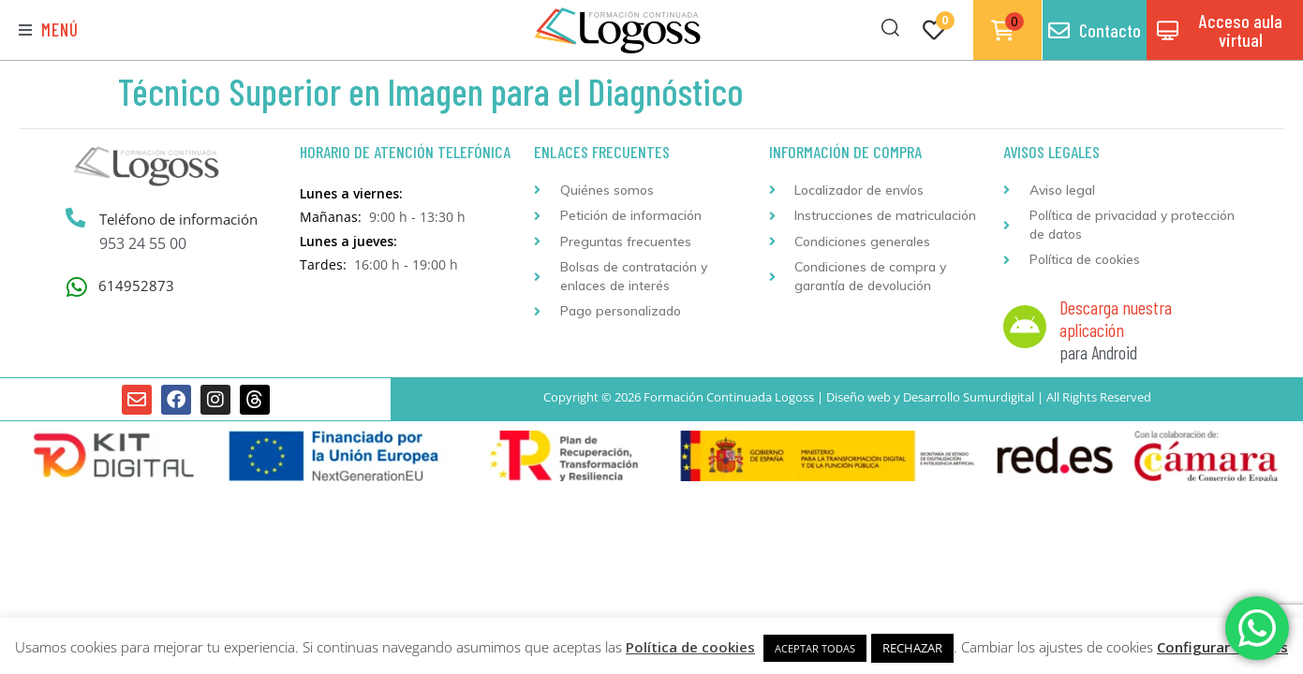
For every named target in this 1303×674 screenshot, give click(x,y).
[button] (49, 30)
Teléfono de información (179, 219)
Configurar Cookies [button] (1222, 646)
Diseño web (858, 396)
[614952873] (77, 287)
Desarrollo (931, 396)
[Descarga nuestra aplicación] (1024, 326)
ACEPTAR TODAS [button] (815, 648)
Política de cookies (690, 646)
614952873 (136, 285)
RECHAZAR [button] (912, 647)
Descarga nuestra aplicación (1115, 318)
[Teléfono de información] (76, 218)
